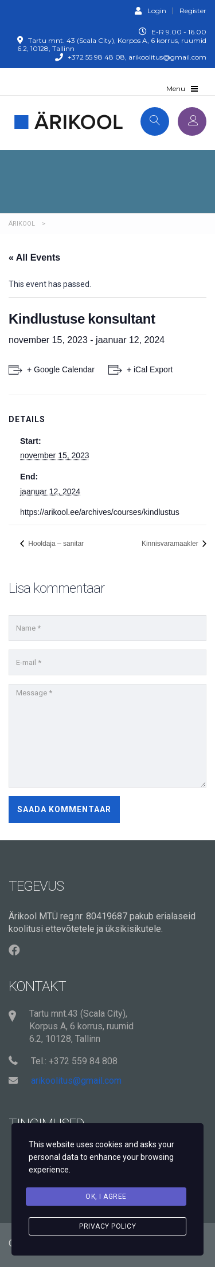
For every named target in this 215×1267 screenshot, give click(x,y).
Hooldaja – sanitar (55, 544)
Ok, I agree (106, 1197)
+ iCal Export (150, 369)
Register (192, 10)
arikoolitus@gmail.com (76, 1080)
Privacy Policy (107, 1226)
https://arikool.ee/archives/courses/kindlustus (99, 512)
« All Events (34, 257)
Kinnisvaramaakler (171, 544)
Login (150, 10)
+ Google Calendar (61, 369)
